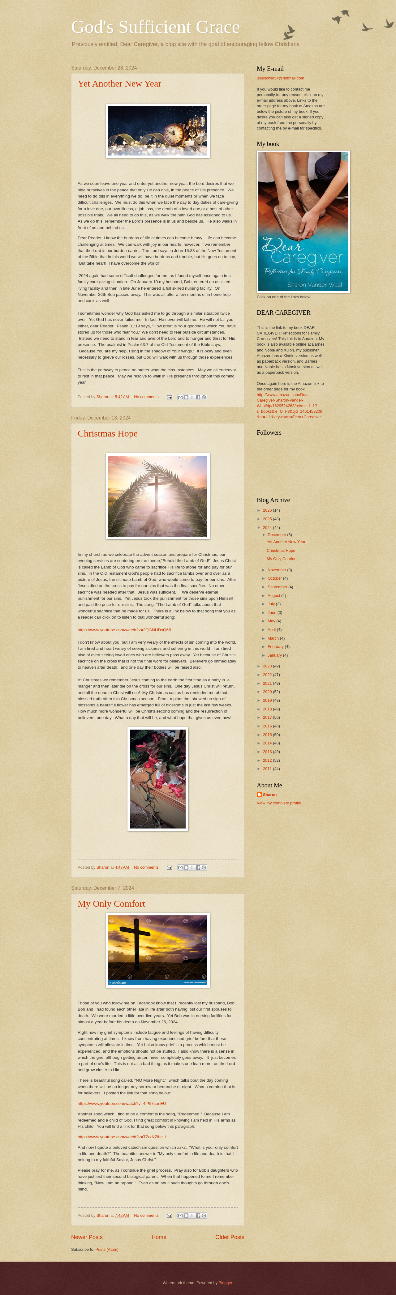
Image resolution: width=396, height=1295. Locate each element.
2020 (268, 691)
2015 (268, 734)
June (273, 612)
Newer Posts (87, 1237)
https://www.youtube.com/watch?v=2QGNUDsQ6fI (124, 630)
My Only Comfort (111, 903)
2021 (268, 683)
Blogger (225, 1282)
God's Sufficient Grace (155, 26)
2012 (268, 760)
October (275, 578)
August (274, 595)
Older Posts (229, 1237)
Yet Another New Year (119, 83)
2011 (268, 768)
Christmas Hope (108, 433)
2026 (268, 510)
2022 (268, 674)
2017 (268, 717)
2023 (268, 666)
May (272, 621)
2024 (268, 527)
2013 (268, 751)
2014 (268, 743)
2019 (268, 700)
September (278, 587)
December (277, 534)
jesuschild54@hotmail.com (280, 78)
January (275, 655)
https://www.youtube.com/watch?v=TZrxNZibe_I (122, 1137)
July (272, 604)
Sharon (270, 794)
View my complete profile (279, 803)
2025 (268, 519)
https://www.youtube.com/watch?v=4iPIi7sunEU (122, 1103)
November (277, 570)
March (274, 638)
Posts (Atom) (107, 1249)
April (272, 629)
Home (159, 1237)
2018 (268, 709)
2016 (268, 726)
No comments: (147, 396)
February (276, 646)
